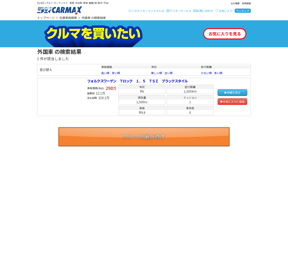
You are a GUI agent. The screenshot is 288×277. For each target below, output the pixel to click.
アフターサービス (180, 11)
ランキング (243, 11)
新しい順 (156, 73)
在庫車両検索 (68, 18)
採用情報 (246, 3)
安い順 (116, 73)
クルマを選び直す (144, 137)
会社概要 (235, 3)
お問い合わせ (205, 11)
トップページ (46, 18)
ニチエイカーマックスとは (148, 11)
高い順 (105, 73)
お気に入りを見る (225, 33)
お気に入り (225, 11)
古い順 (168, 73)
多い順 (218, 73)
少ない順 (206, 73)
